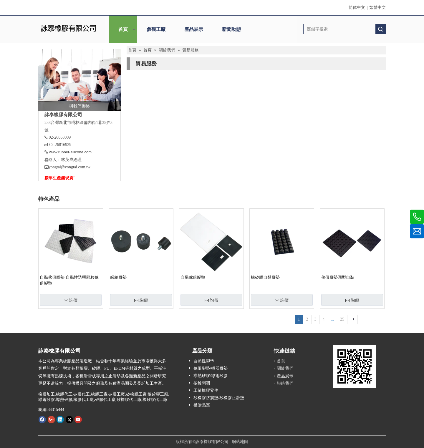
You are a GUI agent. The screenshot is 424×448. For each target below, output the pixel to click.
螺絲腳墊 (118, 277)
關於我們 (285, 368)
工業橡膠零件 (205, 390)
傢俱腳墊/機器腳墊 (210, 368)
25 (342, 319)
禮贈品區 (201, 405)
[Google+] (51, 419)
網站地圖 (240, 441)
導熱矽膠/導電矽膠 (210, 376)
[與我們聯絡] (79, 80)
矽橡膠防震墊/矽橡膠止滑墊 (218, 398)
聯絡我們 (285, 383)
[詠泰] (68, 27)
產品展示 (193, 29)
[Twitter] (69, 419)
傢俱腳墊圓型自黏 (337, 277)
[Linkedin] (60, 419)
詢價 (70, 300)
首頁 (123, 29)
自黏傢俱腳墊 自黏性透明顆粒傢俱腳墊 (69, 280)
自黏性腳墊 (203, 361)
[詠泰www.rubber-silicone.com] (354, 366)
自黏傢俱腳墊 (192, 277)
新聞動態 (231, 29)
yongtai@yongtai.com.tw (69, 167)
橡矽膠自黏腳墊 (265, 277)
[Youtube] (78, 419)
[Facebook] (42, 419)
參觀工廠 (156, 29)
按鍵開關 (201, 383)
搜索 (380, 29)
